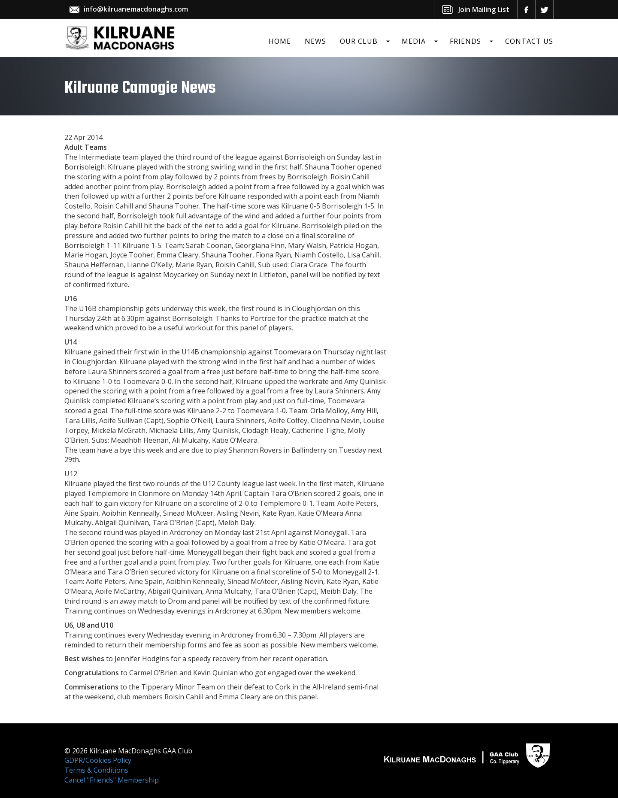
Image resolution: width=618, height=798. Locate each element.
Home (280, 41)
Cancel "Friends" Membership (111, 780)
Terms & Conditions (96, 770)
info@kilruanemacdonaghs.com (136, 9)
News (315, 41)
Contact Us (529, 41)
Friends (465, 41)
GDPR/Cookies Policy (97, 760)
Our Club (359, 41)
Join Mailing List (483, 9)
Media (414, 41)
